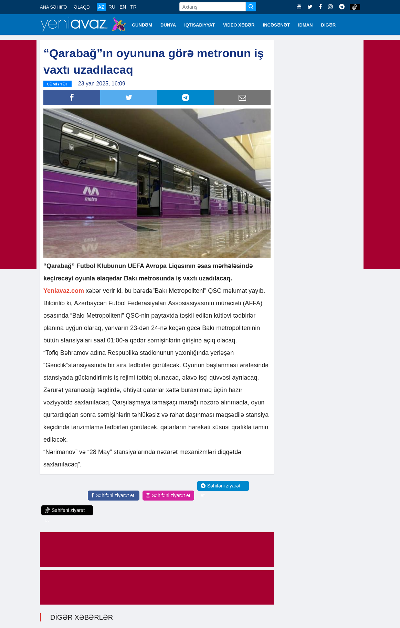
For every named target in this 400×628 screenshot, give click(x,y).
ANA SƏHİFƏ (53, 7)
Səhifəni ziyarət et (112, 495)
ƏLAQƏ (82, 7)
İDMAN (305, 25)
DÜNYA (168, 25)
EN (122, 7)
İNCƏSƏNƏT (276, 25)
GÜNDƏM (142, 25)
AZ (101, 7)
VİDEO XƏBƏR (239, 25)
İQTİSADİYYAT (199, 25)
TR (133, 7)
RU (111, 7)
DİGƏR (328, 25)
